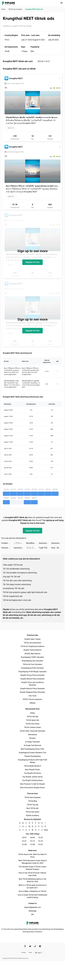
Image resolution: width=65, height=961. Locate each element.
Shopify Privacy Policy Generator (32, 675)
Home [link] (3, 9)
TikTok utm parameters (32, 643)
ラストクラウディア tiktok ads (32, 548)
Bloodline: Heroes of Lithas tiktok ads (32, 543)
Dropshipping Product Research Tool (32, 753)
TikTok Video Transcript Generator (32, 731)
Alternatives (32, 735)
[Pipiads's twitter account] (30, 946)
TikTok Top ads (32, 805)
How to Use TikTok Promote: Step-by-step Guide (33, 874)
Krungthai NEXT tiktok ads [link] (34, 9)
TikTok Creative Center (32, 727)
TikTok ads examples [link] (15, 9)
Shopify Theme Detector (32, 650)
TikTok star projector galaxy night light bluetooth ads (25, 592)
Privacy (24, 952)
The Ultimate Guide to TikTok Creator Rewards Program (32, 868)
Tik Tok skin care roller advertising (17, 580)
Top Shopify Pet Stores (32, 773)
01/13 (32, 841)
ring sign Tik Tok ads (11, 576)
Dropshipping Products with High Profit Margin (32, 761)
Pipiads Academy (32, 815)
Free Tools (32, 696)
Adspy (32, 713)
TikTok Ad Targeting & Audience (32, 646)
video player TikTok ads (13, 565)
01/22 (40, 838)
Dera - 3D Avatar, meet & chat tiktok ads (57, 548)
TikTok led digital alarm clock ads (17, 600)
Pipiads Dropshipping (32, 756)
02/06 (32, 838)
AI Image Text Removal (32, 745)
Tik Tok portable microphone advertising (20, 573)
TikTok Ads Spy (32, 717)
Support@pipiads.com (32, 907)
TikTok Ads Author (32, 812)
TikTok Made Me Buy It (32, 766)
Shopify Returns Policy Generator (32, 689)
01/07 (40, 845)
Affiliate (32, 703)
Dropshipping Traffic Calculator (32, 657)
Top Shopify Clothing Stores (32, 780)
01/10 (40, 841)
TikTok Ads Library (33, 724)
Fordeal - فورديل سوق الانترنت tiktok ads (7, 543)
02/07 (24, 838)
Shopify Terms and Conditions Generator (32, 683)
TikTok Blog (32, 801)
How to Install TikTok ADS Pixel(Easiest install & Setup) (32, 896)
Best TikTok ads (32, 808)
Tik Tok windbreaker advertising (16, 569)
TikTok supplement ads (13, 596)
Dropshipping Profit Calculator (32, 668)
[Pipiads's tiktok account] (35, 946)
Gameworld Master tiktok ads (45, 543)
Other (45, 830)
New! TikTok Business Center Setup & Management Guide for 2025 (32, 862)
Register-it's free (33, 262)
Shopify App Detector (32, 654)
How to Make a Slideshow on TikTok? (32, 891)
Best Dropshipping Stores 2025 (32, 749)
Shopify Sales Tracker (32, 639)
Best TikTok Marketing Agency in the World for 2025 (32, 880)
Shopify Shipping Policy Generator (32, 692)
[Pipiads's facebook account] (25, 946)
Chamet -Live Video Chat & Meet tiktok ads (7, 548)
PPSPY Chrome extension (32, 699)
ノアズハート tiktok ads (20, 543)
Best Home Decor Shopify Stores (32, 788)
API (32, 914)
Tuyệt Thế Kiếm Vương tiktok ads (45, 548)
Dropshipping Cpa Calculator (32, 661)
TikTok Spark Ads (32, 720)
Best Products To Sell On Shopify (32, 784)
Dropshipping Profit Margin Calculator (32, 672)
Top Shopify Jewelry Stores (32, 777)
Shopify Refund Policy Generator (32, 679)
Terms (30, 952)
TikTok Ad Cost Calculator (32, 664)
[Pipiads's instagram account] (40, 946)
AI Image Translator (32, 742)
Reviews (32, 738)
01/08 (32, 845)
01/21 (24, 841)
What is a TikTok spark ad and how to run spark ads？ (32, 886)
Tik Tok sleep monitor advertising (17, 584)
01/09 (24, 845)
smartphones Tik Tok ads (13, 588)
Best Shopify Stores (32, 770)
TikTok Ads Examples (32, 797)
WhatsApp (32, 911)
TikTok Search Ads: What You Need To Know (32, 855)
